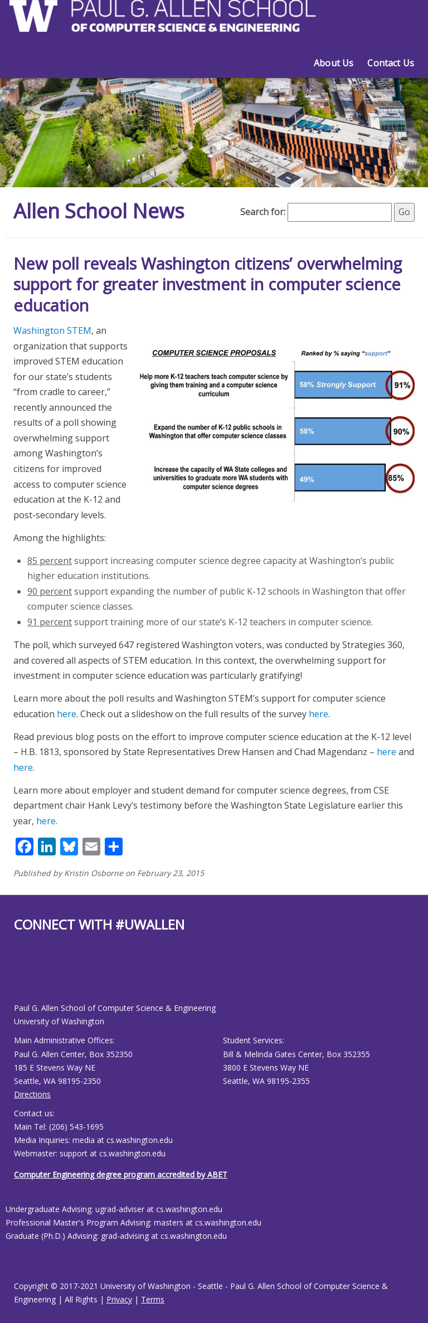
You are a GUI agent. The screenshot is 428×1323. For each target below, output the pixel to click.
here (66, 714)
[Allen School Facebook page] (17, 976)
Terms (152, 1299)
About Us (333, 63)
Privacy (119, 1299)
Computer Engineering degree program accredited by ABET (120, 1174)
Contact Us (390, 63)
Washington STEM (52, 330)
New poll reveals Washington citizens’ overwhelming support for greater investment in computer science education (207, 284)
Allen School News (98, 211)
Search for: (262, 212)
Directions (32, 1094)
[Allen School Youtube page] (22, 976)
